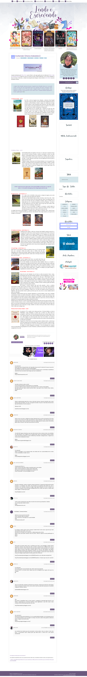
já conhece (36, 58)
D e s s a (15, 498)
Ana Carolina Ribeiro (18, 462)
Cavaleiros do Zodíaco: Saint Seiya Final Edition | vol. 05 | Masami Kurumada (26, 48)
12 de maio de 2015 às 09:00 (48, 429)
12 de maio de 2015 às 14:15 (49, 511)
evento (74, 208)
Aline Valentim (17, 611)
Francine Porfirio (18, 429)
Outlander (41, 58)
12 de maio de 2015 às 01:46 (49, 415)
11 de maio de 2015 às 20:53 (49, 380)
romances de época (74, 210)
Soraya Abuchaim (18, 380)
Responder (52, 378)
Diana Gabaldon (23, 58)
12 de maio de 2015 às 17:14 (49, 564)
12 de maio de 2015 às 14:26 (49, 526)
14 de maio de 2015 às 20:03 (48, 611)
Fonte (24, 91)
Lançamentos (48, 1)
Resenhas (19, 1)
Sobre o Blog (68, 1)
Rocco (45, 58)
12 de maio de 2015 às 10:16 (49, 446)
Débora (15, 481)
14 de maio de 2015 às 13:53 (49, 595)
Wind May (16, 627)
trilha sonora (73, 214)
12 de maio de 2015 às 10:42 (49, 462)
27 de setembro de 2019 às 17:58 (47, 627)
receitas (64, 210)
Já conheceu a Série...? (28, 1)
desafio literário (65, 208)
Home (14, 1)
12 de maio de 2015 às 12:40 (49, 498)
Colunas (55, 1)
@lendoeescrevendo (65, 179)
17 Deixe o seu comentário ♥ (17, 342)
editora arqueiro (30, 58)
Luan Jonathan (17, 397)
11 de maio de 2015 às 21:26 (49, 397)
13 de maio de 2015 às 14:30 (49, 581)
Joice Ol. (16, 446)
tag (64, 214)
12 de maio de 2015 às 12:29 (49, 481)
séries (74, 212)
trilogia (64, 216)
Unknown (16, 362)
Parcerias (61, 1)
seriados (64, 212)
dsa (14, 542)
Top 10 (65, 206)
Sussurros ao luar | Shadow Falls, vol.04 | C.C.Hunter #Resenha (69, 105)
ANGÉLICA (16, 564)
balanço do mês (74, 206)
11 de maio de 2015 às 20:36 (49, 362)
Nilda (15, 526)
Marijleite (16, 581)
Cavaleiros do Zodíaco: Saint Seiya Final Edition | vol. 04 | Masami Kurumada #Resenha (71, 48)
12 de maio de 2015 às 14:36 (49, 542)
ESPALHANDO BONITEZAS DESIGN (69, 674)
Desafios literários (39, 1)
